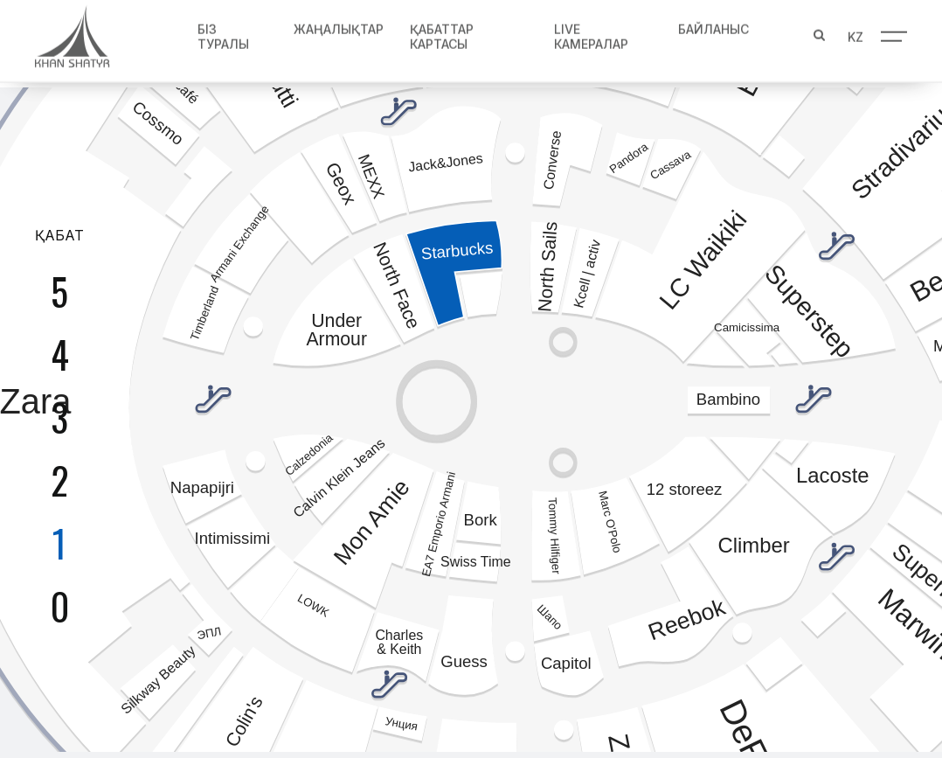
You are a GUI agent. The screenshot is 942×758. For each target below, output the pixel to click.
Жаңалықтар (336, 24)
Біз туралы (220, 32)
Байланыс (712, 24)
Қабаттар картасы (439, 32)
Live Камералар (589, 32)
